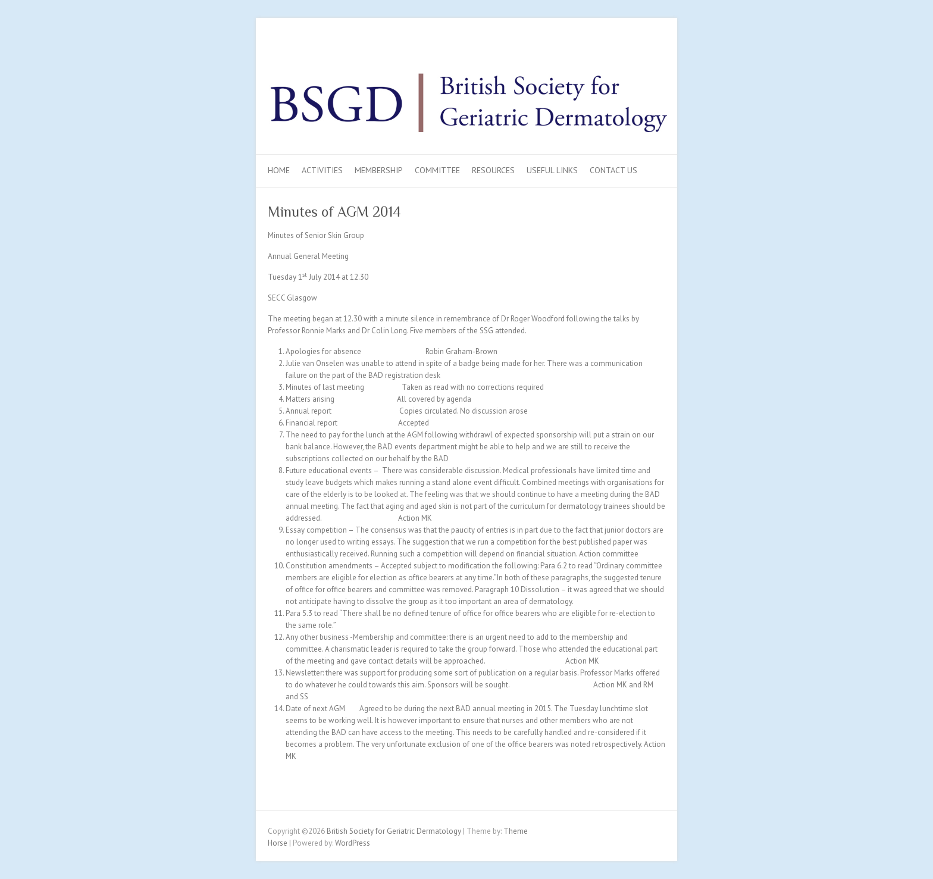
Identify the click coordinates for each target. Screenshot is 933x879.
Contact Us (613, 170)
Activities (322, 170)
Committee (437, 170)
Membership (379, 170)
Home (279, 170)
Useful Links (552, 170)
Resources (493, 170)
